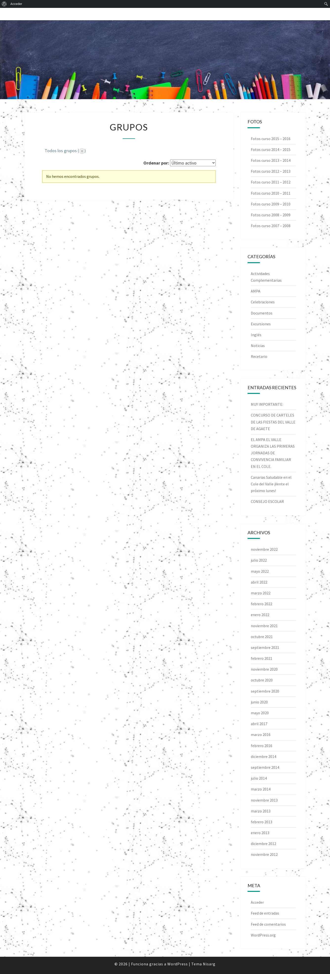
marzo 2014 (261, 789)
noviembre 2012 (264, 854)
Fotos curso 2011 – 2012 (271, 182)
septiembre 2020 (265, 691)
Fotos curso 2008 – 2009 (271, 214)
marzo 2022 (261, 592)
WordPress (177, 963)
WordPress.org (263, 935)
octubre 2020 (262, 680)
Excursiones (261, 323)
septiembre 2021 (265, 647)
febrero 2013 (261, 821)
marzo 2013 (261, 811)
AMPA (255, 291)
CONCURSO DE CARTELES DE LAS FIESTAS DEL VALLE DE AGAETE (273, 422)
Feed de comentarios (268, 924)
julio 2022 (259, 560)
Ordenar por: (156, 163)
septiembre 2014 (265, 767)
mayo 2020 (260, 712)
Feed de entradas (265, 913)
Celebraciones (263, 301)
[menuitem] (4, 4)
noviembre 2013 (264, 800)
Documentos (261, 313)
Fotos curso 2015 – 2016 (271, 138)
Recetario (259, 356)
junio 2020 (259, 701)
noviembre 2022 (264, 549)
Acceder (257, 902)
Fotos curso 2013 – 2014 (271, 160)
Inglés (256, 334)
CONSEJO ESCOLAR (267, 501)
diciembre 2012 (263, 843)
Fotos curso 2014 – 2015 (271, 149)
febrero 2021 (261, 658)
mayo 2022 (260, 571)
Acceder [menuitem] (16, 4)
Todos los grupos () (65, 151)
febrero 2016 (261, 745)
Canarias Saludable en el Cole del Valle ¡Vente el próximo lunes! (271, 484)
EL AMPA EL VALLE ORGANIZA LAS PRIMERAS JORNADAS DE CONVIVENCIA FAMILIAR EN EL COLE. (273, 453)
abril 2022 (259, 582)
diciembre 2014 (263, 756)
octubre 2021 (262, 636)
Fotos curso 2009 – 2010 (271, 204)
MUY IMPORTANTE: (267, 404)
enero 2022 (260, 614)
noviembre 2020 (264, 669)
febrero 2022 (261, 603)
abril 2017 (259, 723)
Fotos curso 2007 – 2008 (271, 225)
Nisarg (209, 963)
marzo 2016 (261, 734)
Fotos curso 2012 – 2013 (271, 171)
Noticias (258, 345)
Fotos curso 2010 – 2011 (271, 193)
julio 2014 (259, 778)
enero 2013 (260, 832)
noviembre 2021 (264, 625)
